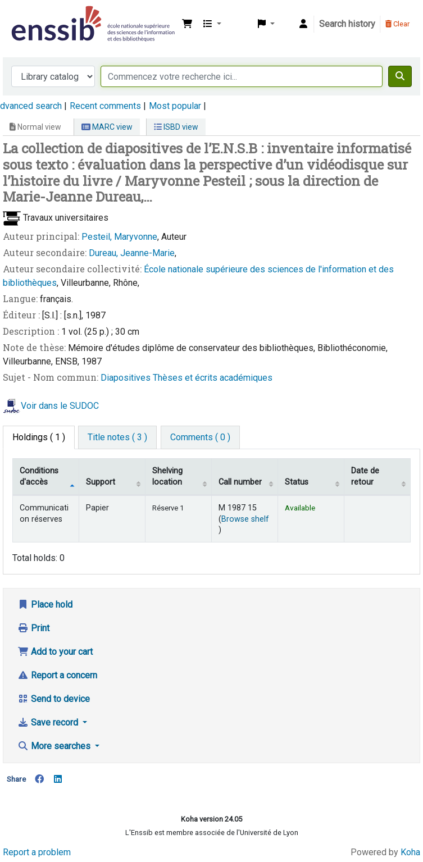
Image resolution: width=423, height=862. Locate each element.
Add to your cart (55, 651)
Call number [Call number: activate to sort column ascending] (240, 482)
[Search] (400, 76)
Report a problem (37, 852)
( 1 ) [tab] (38, 437)
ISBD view (176, 126)
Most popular (175, 106)
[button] (187, 24)
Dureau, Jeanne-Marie (132, 253)
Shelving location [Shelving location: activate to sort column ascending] (167, 476)
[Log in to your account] (303, 24)
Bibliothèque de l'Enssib (37, 15)
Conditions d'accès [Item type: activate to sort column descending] (39, 476)
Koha (410, 852)
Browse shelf (245, 519)
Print (33, 628)
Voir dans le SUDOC (60, 405)
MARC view (107, 126)
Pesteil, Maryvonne (119, 236)
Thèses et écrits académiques (212, 377)
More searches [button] (55, 746)
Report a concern (57, 675)
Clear (397, 24)
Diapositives (127, 377)
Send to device (53, 699)
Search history (347, 24)
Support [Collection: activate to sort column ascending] (100, 482)
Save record (48, 722)
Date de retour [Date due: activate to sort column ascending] (365, 476)
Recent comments (105, 106)
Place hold (44, 604)
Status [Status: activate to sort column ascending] (296, 482)
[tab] (117, 437)
